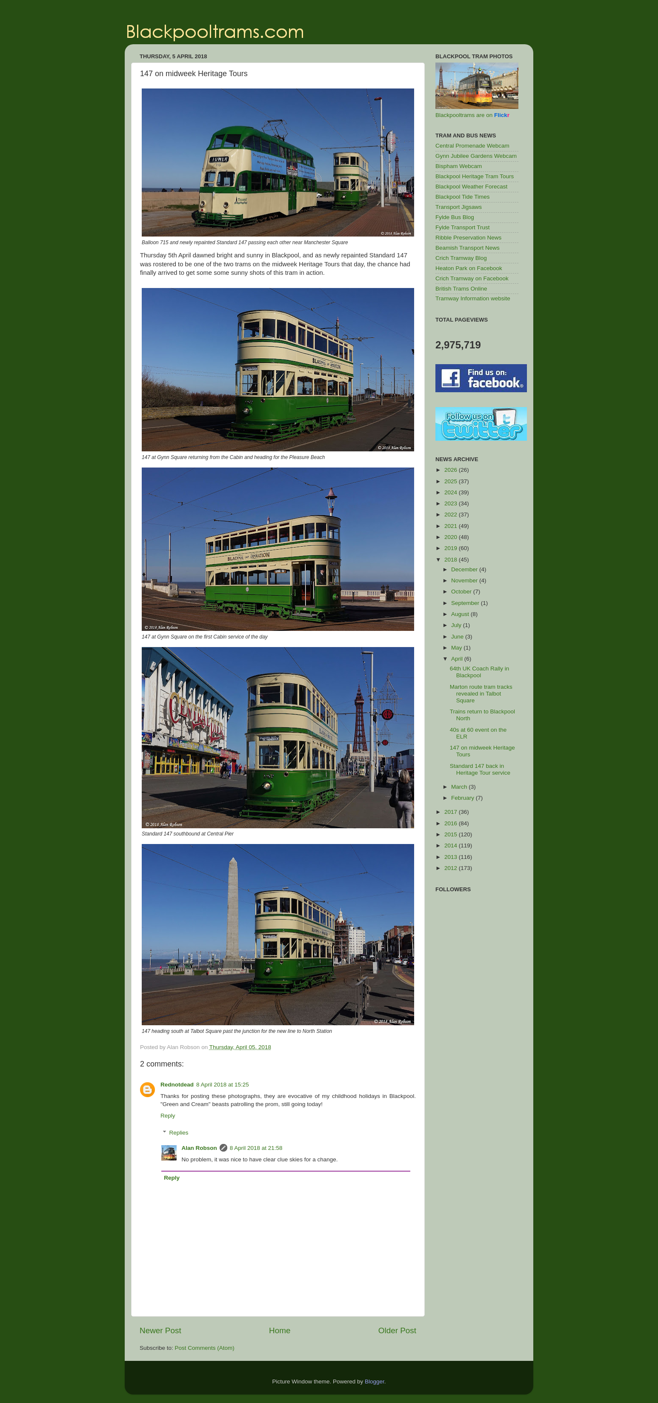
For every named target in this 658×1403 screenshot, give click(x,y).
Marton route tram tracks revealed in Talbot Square (481, 694)
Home (279, 1330)
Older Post (397, 1330)
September (466, 603)
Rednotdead (177, 1084)
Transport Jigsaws (458, 207)
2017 (451, 812)
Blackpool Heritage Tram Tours (474, 176)
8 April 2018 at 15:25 (222, 1084)
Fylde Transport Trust (462, 227)
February (463, 798)
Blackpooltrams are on (472, 115)
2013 (451, 857)
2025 (451, 481)
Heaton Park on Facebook (468, 268)
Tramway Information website (472, 298)
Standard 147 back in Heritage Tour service (480, 769)
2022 (451, 514)
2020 (451, 537)
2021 (451, 526)
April (457, 659)
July (457, 625)
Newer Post (160, 1330)
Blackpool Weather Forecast (471, 186)
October (462, 591)
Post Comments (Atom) (205, 1348)
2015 (451, 834)
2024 (451, 492)
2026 (451, 470)
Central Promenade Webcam (472, 146)
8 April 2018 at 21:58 (256, 1148)
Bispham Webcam (458, 166)
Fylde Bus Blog (454, 217)
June (458, 636)
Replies (179, 1132)
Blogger (374, 1381)
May (457, 647)
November (465, 580)
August (461, 614)
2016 (451, 823)
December (465, 569)
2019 (451, 548)
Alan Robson (199, 1148)
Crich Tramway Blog (461, 258)
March (460, 787)
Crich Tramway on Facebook (472, 278)
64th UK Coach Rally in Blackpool (479, 672)
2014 (451, 845)
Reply (167, 1115)
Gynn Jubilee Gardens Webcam (476, 156)
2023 (451, 503)
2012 (451, 868)
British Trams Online (461, 288)
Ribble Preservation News (468, 237)
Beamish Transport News (467, 248)
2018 (451, 559)
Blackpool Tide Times (462, 197)
